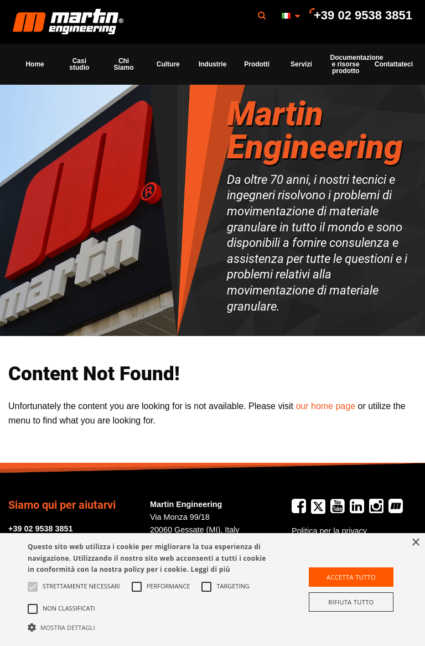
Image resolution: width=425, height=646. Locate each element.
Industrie (213, 64)
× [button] (415, 543)
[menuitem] (68, 21)
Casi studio (79, 64)
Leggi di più (210, 569)
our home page (325, 406)
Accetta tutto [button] (351, 577)
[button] (148, 627)
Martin (68, 22)
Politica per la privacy (329, 530)
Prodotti (256, 64)
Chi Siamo (124, 64)
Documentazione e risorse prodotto (349, 64)
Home (34, 64)
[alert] (212, 589)
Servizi (301, 64)
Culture (168, 64)
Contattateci (393, 64)
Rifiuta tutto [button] (351, 602)
